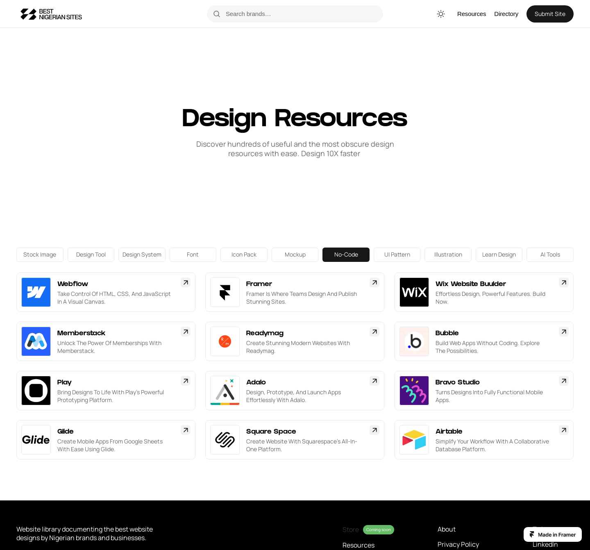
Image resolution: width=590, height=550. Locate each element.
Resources (471, 13)
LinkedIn (545, 544)
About (447, 529)
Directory (506, 13)
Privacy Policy (458, 544)
